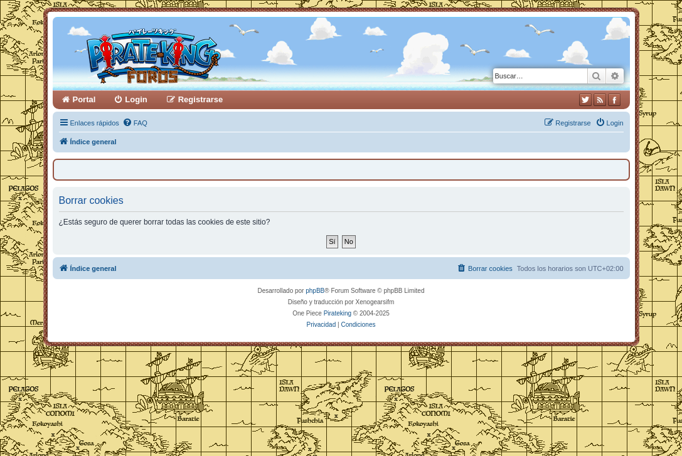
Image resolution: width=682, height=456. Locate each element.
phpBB (315, 290)
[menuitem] (134, 122)
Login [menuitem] (136, 99)
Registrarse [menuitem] (200, 99)
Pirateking (337, 313)
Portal (84, 99)
